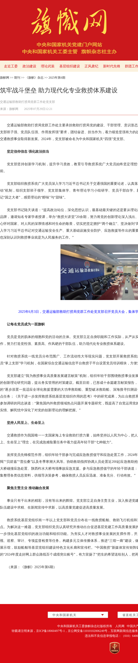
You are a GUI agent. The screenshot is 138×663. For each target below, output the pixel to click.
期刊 (17, 77)
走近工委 (11, 66)
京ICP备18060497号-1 (50, 630)
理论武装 (48, 66)
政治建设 (29, 66)
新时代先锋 (111, 66)
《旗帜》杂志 (34, 77)
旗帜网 (4, 77)
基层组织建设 (69, 66)
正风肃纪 (91, 66)
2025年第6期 (56, 77)
